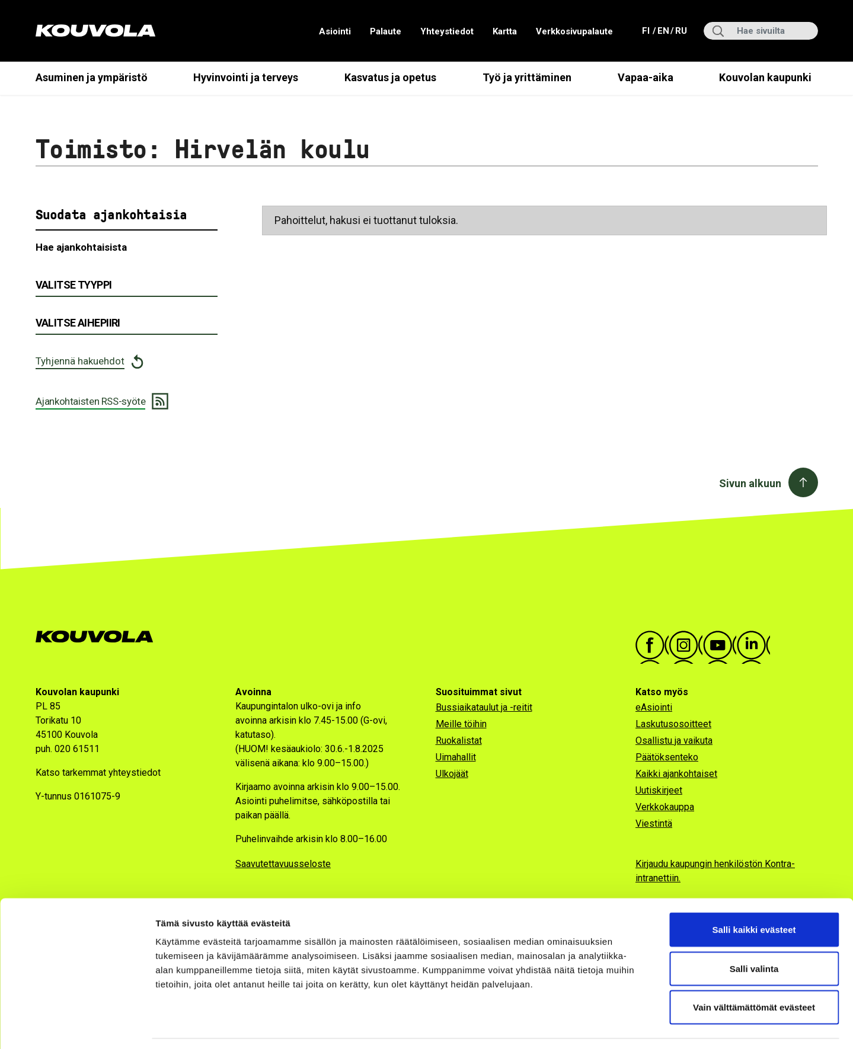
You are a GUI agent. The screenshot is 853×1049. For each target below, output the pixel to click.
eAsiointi (653, 707)
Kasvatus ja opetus (390, 77)
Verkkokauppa (664, 807)
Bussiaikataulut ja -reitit (484, 707)
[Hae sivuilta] (761, 31)
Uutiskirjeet (658, 790)
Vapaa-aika (645, 77)
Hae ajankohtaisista (81, 247)
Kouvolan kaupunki (765, 77)
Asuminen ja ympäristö (92, 77)
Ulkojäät (452, 773)
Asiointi (335, 31)
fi (647, 30)
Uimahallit (456, 757)
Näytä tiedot (634, 1026)
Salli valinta (754, 933)
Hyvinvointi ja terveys (245, 77)
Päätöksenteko (666, 757)
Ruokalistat (459, 740)
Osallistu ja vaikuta (674, 740)
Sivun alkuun (750, 483)
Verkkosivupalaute (574, 31)
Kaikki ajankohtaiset (676, 773)
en (662, 30)
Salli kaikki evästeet (754, 893)
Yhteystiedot (447, 31)
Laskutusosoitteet (673, 724)
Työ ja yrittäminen (527, 77)
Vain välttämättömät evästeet (754, 971)
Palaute (385, 31)
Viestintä (653, 823)
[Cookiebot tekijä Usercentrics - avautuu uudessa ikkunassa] (77, 1026)
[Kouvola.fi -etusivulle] (99, 637)
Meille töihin (461, 724)
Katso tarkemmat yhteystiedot (98, 772)
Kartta (505, 31)
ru (680, 30)
